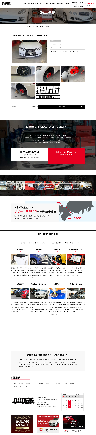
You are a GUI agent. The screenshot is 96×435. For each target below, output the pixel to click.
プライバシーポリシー (27, 382)
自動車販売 (58, 3)
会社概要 (66, 3)
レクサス (62, 44)
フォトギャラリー (67, 379)
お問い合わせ (88, 4)
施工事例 (51, 3)
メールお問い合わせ (65, 152)
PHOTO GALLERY (51, 181)
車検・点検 (37, 3)
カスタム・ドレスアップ (55, 40)
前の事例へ (15, 107)
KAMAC (45, 434)
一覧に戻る (50, 107)
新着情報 (15, 382)
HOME (23, 3)
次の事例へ (81, 107)
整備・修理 (29, 3)
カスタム (44, 3)
